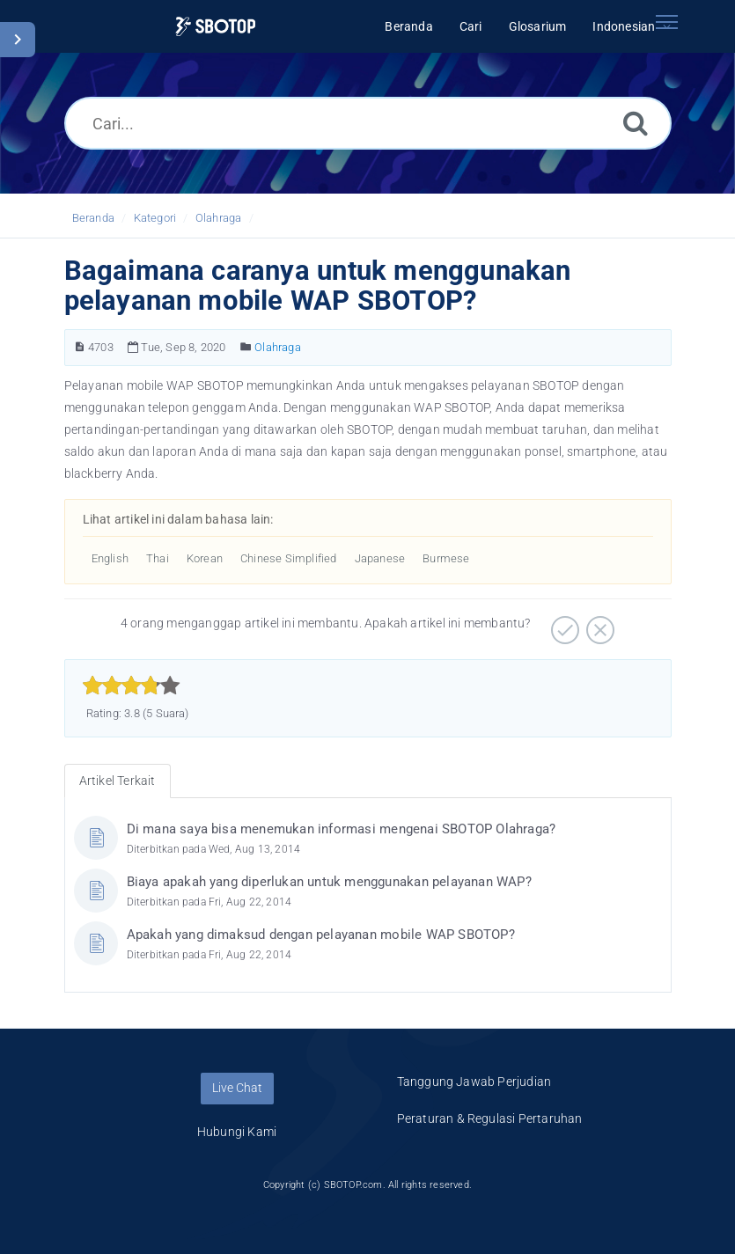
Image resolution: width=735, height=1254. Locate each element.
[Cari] (635, 122)
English (110, 558)
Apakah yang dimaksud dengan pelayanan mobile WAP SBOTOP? (321, 934)
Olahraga (218, 217)
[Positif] (563, 624)
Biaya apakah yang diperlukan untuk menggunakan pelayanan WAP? (329, 882)
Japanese (380, 558)
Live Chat (237, 1088)
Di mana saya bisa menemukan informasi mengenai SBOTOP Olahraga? (341, 829)
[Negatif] (598, 624)
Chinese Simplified (288, 558)
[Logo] (215, 27)
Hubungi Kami (236, 1132)
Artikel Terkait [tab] (117, 781)
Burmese (446, 558)
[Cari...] (368, 123)
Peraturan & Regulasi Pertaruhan (490, 1118)
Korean (205, 558)
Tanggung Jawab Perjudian (474, 1081)
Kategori (155, 217)
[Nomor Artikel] (79, 347)
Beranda (93, 217)
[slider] (131, 685)
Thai (157, 558)
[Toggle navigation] (667, 22)
